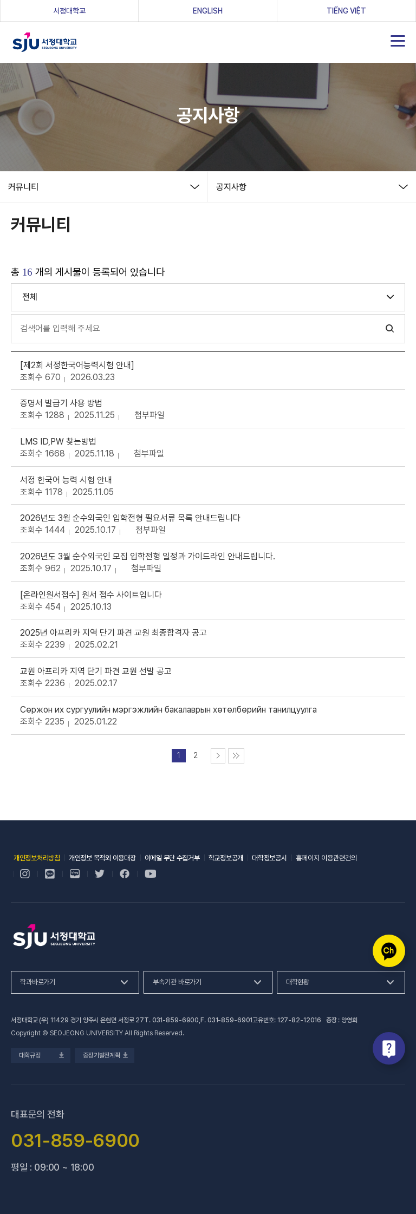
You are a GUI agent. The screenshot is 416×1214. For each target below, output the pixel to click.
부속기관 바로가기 (177, 982)
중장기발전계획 (104, 1055)
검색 (390, 328)
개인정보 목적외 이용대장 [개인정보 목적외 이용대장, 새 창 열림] (102, 858)
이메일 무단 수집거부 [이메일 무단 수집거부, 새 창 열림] (172, 858)
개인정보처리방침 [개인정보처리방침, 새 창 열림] (37, 858)
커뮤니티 (23, 187)
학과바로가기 (37, 982)
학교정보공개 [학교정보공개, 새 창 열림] (226, 858)
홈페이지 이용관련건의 (326, 858)
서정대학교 (45, 42)
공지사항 (231, 187)
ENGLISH (208, 10)
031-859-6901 (230, 1020)
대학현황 (297, 982)
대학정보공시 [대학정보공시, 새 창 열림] (269, 858)
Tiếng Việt (346, 10)
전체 (29, 297)
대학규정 (40, 1055)
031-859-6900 (175, 1020)
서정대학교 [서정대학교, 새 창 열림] (86, 10)
